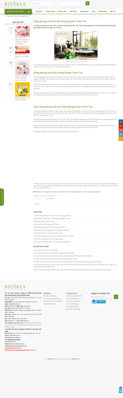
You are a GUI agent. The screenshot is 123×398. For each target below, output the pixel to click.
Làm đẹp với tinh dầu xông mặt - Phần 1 (47, 263)
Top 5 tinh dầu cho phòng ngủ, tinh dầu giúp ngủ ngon (51, 268)
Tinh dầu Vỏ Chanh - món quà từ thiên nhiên (48, 271)
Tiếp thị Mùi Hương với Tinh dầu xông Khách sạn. (49, 265)
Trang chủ (38, 11)
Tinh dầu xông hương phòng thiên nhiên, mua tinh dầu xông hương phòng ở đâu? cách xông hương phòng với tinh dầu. (72, 308)
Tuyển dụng (102, 11)
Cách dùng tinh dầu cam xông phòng (46, 288)
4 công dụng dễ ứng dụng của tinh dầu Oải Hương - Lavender (54, 274)
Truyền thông (50, 11)
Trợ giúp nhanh (71, 331)
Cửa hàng (73, 11)
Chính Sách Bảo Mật (72, 337)
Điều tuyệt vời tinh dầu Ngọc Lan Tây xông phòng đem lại (52, 280)
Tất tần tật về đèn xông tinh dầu (44, 260)
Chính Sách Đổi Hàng (73, 347)
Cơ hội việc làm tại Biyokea (51, 337)
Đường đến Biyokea (49, 342)
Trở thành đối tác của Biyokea (52, 339)
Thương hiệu (84, 11)
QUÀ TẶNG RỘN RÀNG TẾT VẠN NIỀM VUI (22, 56)
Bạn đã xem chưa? (41, 285)
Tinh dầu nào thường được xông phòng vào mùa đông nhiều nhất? (55, 297)
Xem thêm (38, 250)
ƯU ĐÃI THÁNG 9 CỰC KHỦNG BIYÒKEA (22, 99)
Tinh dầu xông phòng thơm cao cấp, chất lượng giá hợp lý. (52, 254)
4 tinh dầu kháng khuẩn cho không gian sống (48, 277)
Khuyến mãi (62, 11)
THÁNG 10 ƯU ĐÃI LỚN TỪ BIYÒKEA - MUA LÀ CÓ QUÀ (21, 78)
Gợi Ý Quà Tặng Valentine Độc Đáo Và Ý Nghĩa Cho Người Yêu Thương (22, 41)
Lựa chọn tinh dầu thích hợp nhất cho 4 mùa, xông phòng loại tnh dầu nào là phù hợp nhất (63, 294)
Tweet (37, 242)
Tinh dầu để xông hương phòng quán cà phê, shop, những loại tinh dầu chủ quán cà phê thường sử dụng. (68, 300)
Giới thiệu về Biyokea (50, 334)
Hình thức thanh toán (73, 339)
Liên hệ (112, 11)
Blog (93, 11)
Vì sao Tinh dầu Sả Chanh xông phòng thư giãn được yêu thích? (54, 291)
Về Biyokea (47, 331)
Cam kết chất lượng (72, 342)
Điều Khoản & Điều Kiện (74, 334)
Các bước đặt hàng (72, 345)
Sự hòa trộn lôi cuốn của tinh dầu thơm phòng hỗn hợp (52, 257)
